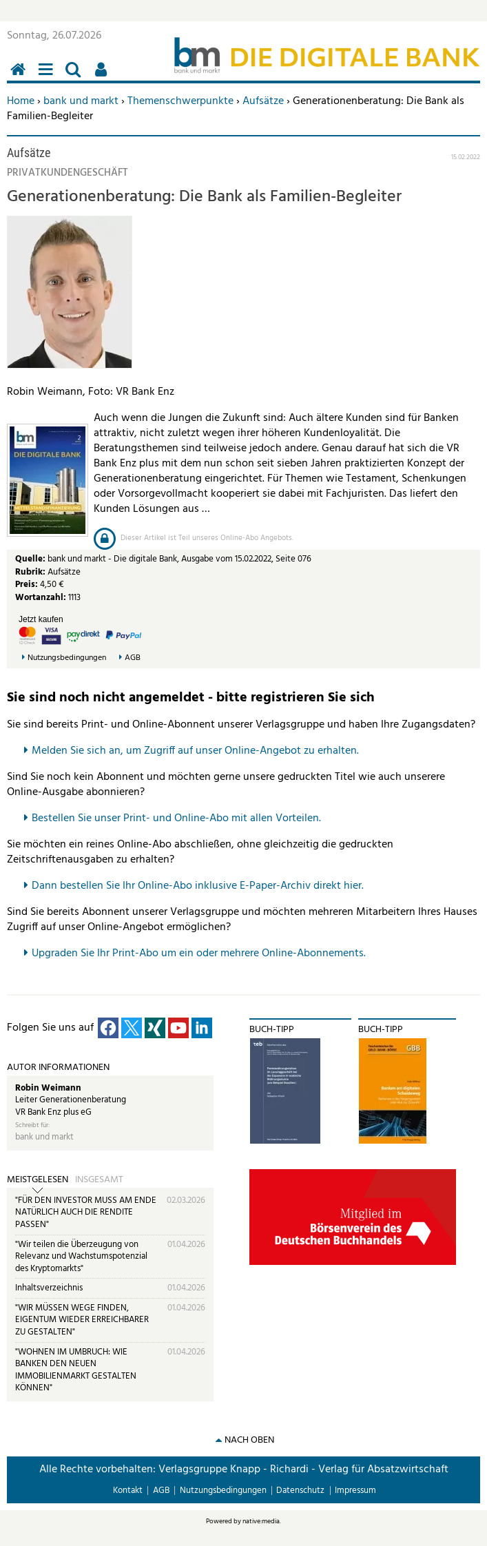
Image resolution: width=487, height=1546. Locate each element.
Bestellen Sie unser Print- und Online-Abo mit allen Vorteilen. (176, 818)
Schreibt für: (32, 1125)
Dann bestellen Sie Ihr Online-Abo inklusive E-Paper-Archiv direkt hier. (198, 886)
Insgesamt (99, 1180)
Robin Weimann (48, 1088)
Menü (48, 77)
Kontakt (128, 1490)
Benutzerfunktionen (103, 77)
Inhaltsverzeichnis (49, 1288)
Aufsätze (263, 101)
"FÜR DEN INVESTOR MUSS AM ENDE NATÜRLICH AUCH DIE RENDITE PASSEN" (85, 1212)
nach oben (249, 1440)
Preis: (26, 584)
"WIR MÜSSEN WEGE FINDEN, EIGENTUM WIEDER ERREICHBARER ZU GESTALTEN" (82, 1320)
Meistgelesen (37, 1180)
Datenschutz (300, 1490)
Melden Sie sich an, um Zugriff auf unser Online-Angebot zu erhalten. (195, 751)
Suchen (76, 77)
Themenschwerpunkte (180, 101)
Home (20, 101)
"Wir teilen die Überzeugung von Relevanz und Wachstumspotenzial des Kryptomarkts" (81, 1256)
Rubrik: (31, 572)
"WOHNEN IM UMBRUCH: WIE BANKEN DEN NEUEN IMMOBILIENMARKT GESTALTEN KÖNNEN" (75, 1370)
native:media (261, 1521)
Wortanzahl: (40, 597)
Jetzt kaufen (41, 619)
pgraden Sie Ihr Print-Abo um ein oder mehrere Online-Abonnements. (202, 953)
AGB (133, 658)
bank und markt (80, 101)
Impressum (355, 1490)
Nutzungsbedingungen (67, 658)
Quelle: (31, 559)
